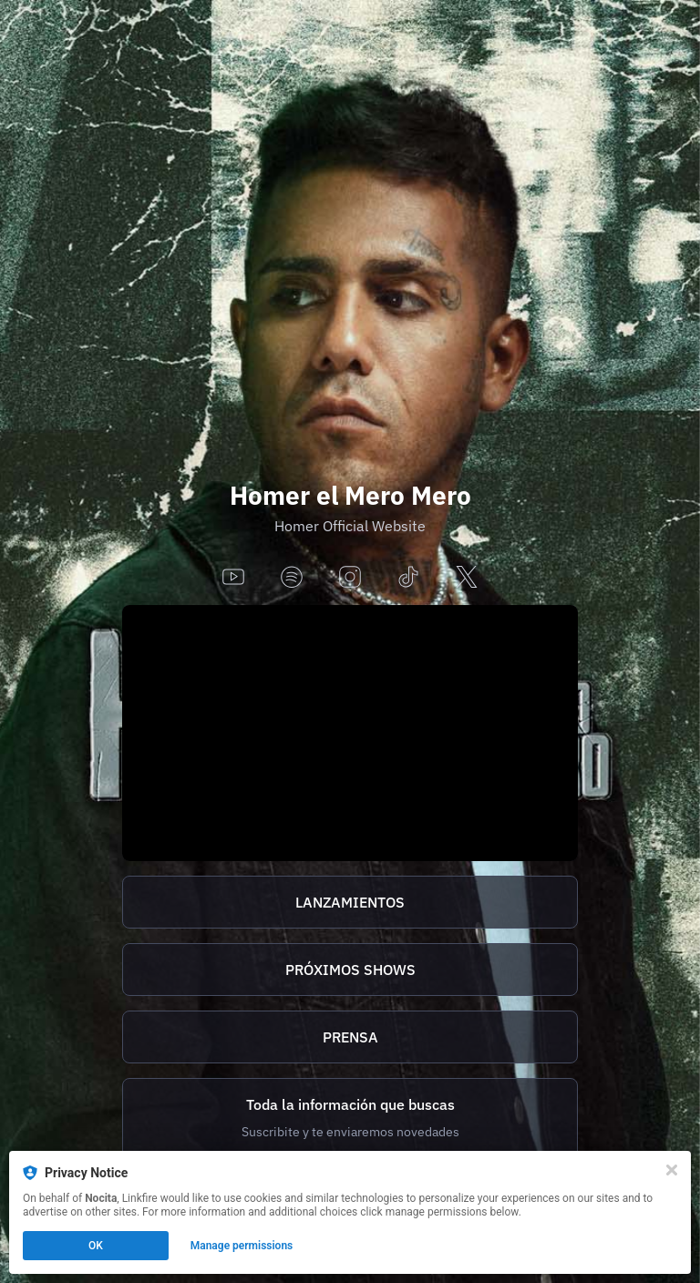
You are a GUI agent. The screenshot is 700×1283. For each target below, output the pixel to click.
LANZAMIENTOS (350, 902)
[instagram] (350, 578)
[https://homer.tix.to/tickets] (350, 969)
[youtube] (233, 578)
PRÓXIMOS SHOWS (350, 969)
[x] (467, 578)
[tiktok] (408, 578)
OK (95, 1245)
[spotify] (291, 578)
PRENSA (350, 1037)
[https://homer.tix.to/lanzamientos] (350, 902)
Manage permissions (241, 1245)
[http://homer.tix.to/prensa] (350, 1037)
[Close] (671, 1170)
